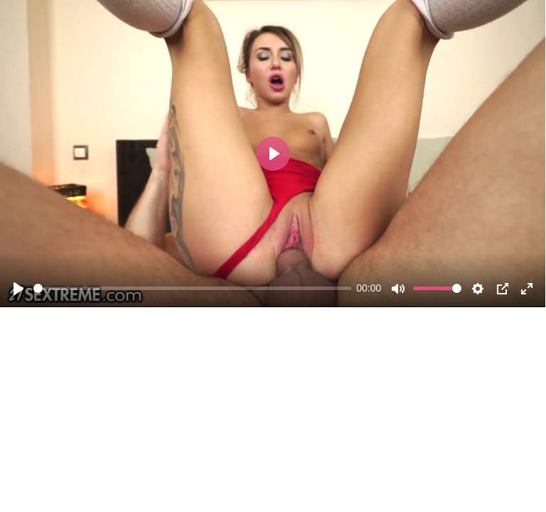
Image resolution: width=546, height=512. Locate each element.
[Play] (18, 288)
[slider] (192, 288)
